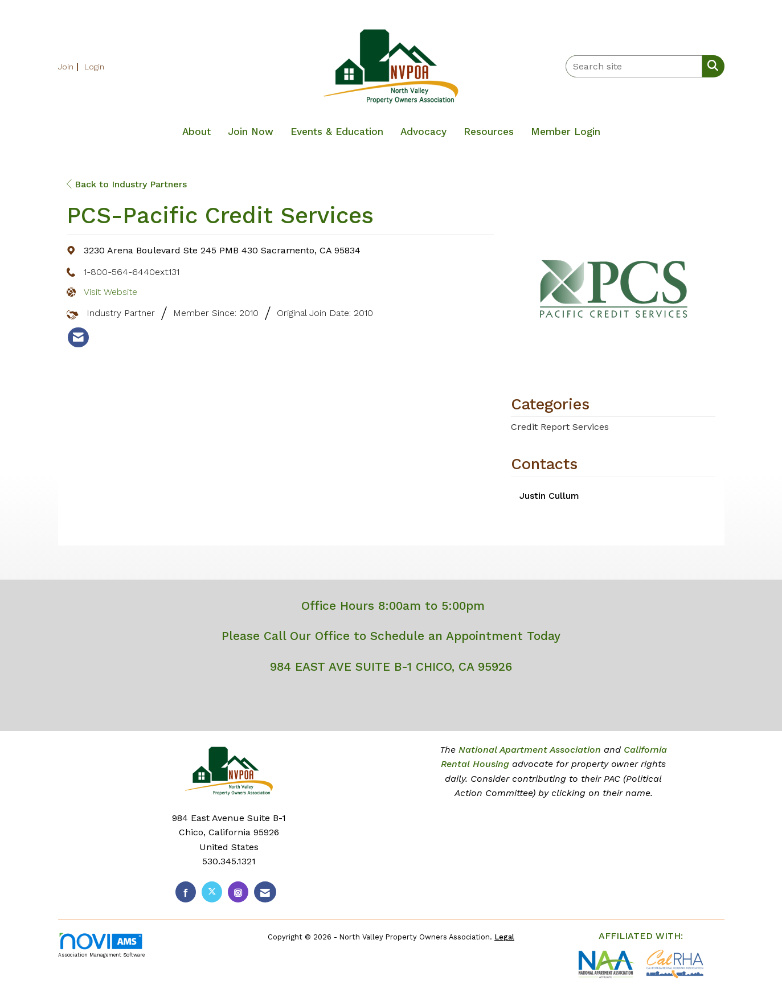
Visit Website (110, 291)
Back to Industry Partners (127, 184)
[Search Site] (710, 65)
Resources (489, 131)
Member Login (565, 131)
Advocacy (423, 131)
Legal (504, 937)
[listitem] (69, 66)
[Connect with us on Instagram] (238, 891)
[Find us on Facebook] (185, 891)
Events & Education (336, 131)
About (196, 131)
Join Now (250, 131)
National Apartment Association (529, 749)
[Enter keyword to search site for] (634, 66)
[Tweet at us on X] (212, 891)
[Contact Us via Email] (265, 891)
